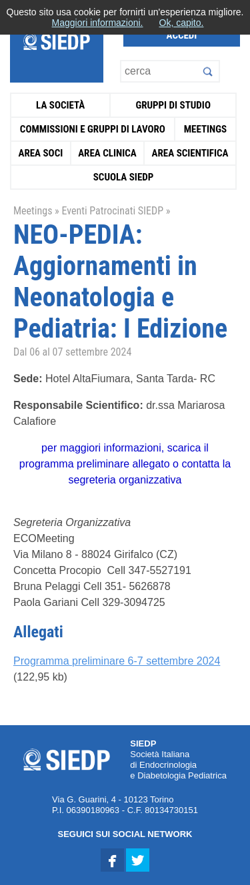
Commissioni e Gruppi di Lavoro (92, 129)
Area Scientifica (190, 153)
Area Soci (40, 153)
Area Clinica (107, 153)
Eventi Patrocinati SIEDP (112, 210)
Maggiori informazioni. (97, 22)
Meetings (205, 129)
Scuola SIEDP (123, 177)
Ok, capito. (181, 22)
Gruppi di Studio (173, 105)
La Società (60, 105)
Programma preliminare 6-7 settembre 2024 (116, 661)
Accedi (182, 35)
